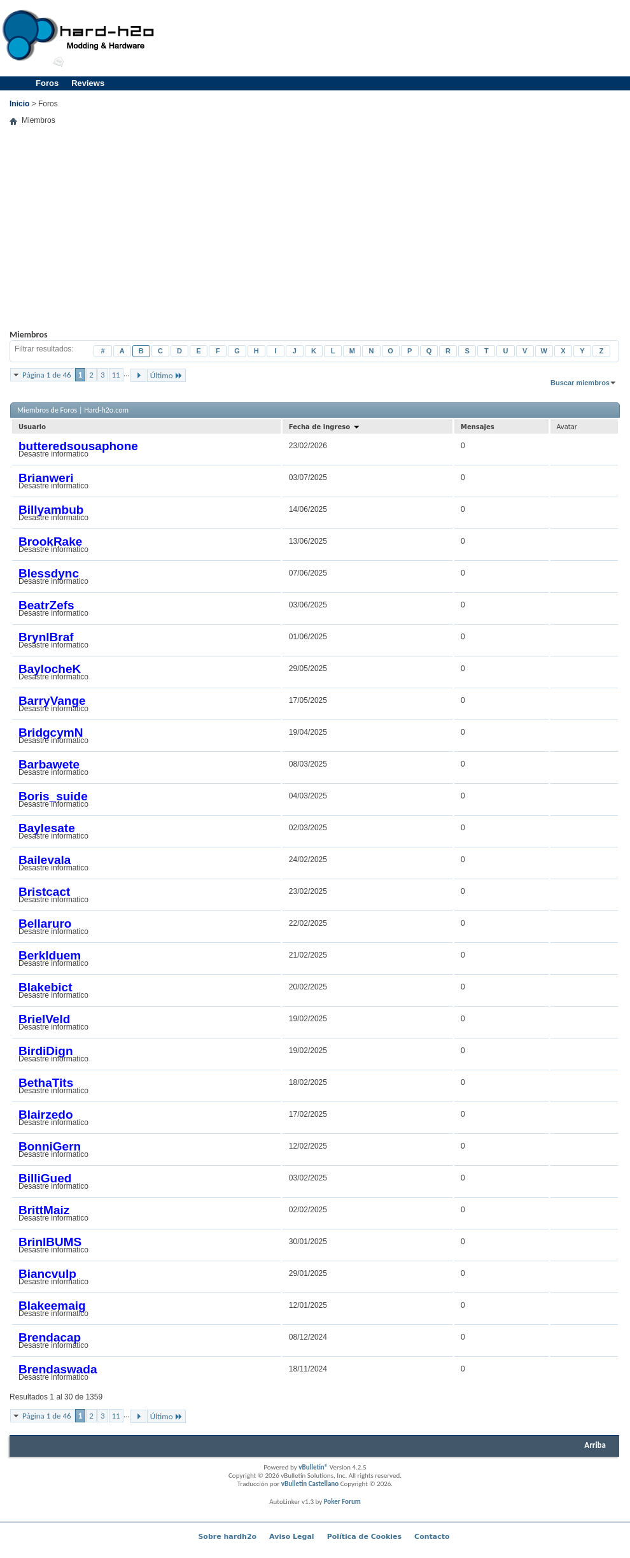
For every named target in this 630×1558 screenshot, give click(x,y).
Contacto (431, 1537)
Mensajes (477, 426)
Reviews (87, 83)
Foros (47, 83)
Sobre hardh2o (227, 1537)
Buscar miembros (580, 382)
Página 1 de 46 (46, 374)
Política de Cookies (364, 1537)
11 (116, 374)
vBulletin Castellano (310, 1484)
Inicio (19, 103)
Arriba (595, 1445)
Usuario (32, 426)
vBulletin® (313, 1467)
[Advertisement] (543, 89)
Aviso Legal (291, 1537)
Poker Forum (342, 1502)
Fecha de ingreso (324, 426)
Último (166, 375)
